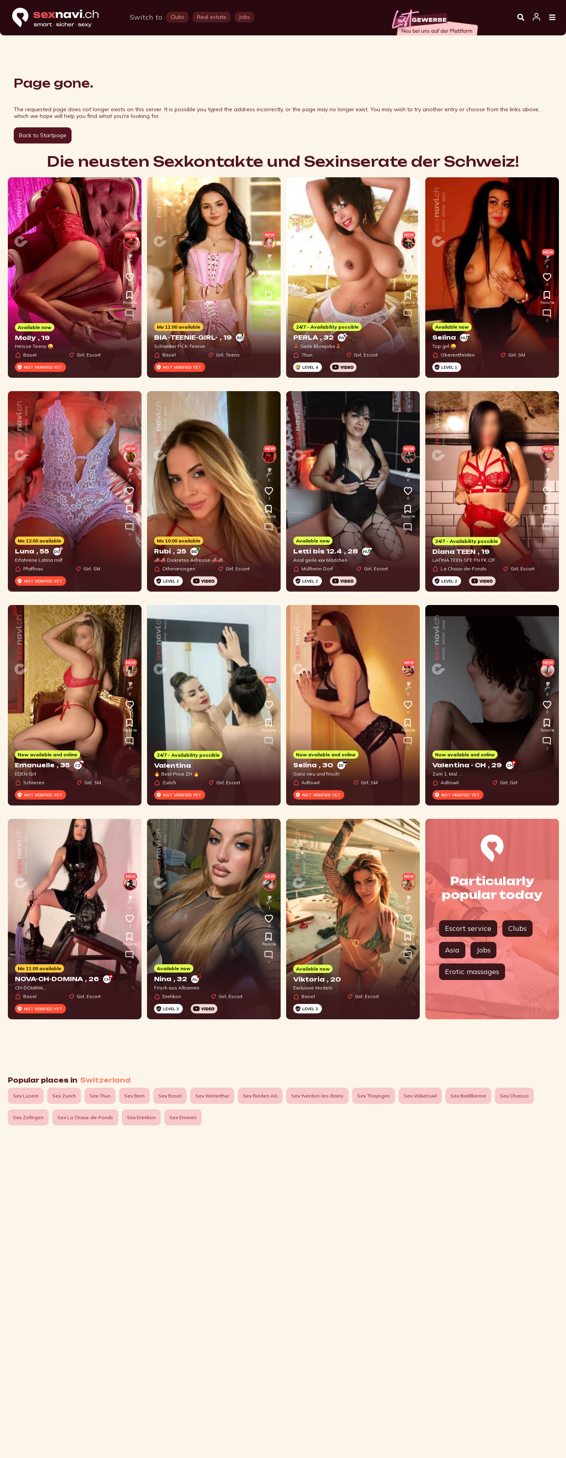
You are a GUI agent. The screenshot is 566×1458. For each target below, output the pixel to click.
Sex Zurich (64, 1096)
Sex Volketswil (420, 1096)
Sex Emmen (183, 1117)
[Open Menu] (552, 18)
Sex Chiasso (514, 1096)
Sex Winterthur (212, 1096)
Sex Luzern (26, 1096)
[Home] (63, 18)
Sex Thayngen (373, 1096)
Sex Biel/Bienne (468, 1096)
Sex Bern (134, 1096)
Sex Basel (170, 1096)
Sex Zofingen (28, 1117)
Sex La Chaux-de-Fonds (85, 1117)
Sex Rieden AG (260, 1096)
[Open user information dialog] (536, 17)
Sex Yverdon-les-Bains (317, 1096)
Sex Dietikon (141, 1117)
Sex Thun (100, 1096)
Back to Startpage (42, 135)
